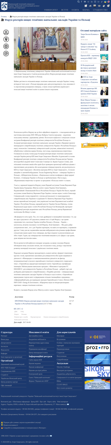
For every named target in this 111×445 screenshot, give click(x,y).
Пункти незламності (10, 425)
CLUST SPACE (62, 385)
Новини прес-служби (21, 317)
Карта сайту (51, 402)
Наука (86, 10)
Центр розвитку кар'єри (9, 382)
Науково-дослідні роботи (38, 370)
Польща (24, 314)
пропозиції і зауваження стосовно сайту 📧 (36, 436)
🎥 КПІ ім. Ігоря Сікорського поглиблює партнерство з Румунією (89, 79)
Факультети (5, 350)
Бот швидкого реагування (47, 414)
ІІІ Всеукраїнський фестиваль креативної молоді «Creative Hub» (89, 68)
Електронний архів (35, 374)
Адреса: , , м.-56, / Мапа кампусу (33, 404)
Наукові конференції (36, 367)
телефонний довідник (75, 409)
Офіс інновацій (6, 385)
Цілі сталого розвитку (64, 388)
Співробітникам (62, 360)
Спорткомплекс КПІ (8, 371)
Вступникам (61, 339)
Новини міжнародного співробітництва (56, 317)
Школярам (60, 336)
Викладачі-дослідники (65, 370)
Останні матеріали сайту (93, 30)
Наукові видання (35, 363)
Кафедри (4, 353)
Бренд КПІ (35, 402)
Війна (59, 381)
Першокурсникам (63, 349)
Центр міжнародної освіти (38, 353)
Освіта (75, 10)
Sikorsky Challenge (63, 367)
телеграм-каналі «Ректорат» (36, 428)
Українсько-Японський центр (11, 378)
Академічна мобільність (37, 339)
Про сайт (43, 402)
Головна (4, 17)
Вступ (64, 10)
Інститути (4, 346)
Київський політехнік (21, 320)
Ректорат (4, 336)
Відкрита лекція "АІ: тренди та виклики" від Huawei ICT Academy (89, 46)
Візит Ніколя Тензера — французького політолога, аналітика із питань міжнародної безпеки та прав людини (90, 105)
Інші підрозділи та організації (11, 357)
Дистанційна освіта (36, 336)
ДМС (16, 311)
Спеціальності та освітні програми (69, 377)
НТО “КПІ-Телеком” (8, 368)
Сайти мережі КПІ (35, 360)
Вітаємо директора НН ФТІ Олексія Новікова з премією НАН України (89, 91)
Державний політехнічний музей (12, 364)
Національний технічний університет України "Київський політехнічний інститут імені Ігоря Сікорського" (23, 6)
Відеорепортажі (36, 317)
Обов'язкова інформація (21, 402)
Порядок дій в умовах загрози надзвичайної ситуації (22, 422)
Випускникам (61, 356)
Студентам (60, 353)
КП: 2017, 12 (18, 309)
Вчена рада (5, 339)
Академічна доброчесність (66, 374)
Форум (16, 314)
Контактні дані (6, 402)
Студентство (100, 10)
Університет (51, 10)
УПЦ (22, 311)
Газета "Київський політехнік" (39, 377)
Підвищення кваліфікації (38, 349)
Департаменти (6, 343)
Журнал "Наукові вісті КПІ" (39, 381)
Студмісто (4, 375)
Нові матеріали (62, 402)
